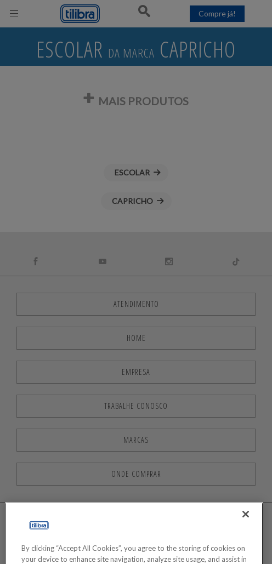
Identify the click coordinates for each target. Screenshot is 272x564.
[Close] (246, 529)
